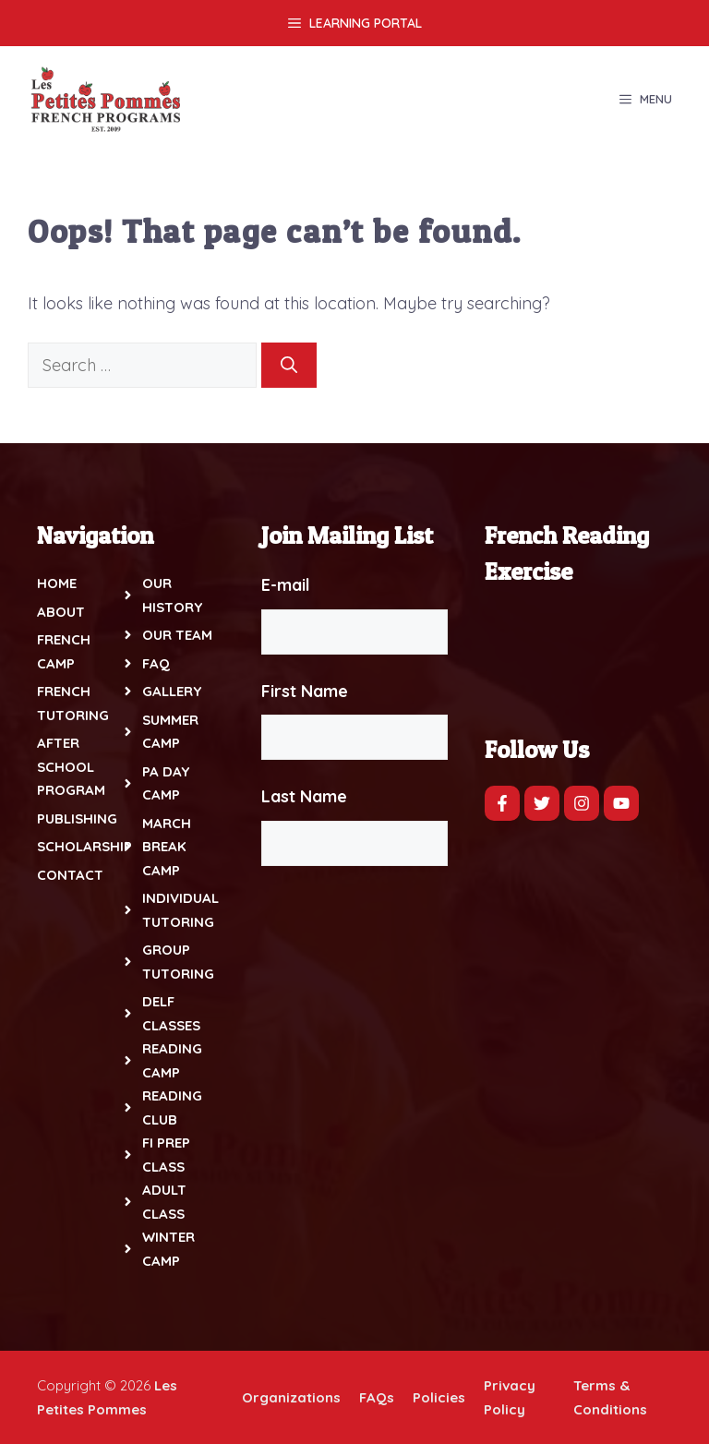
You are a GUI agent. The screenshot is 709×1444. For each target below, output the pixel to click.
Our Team (177, 635)
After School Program (71, 766)
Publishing (77, 818)
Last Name (304, 796)
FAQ (156, 663)
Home (57, 583)
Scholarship (84, 846)
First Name (304, 691)
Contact (70, 875)
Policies (439, 1397)
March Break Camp (166, 846)
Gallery (171, 691)
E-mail (285, 585)
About (61, 611)
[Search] (289, 365)
